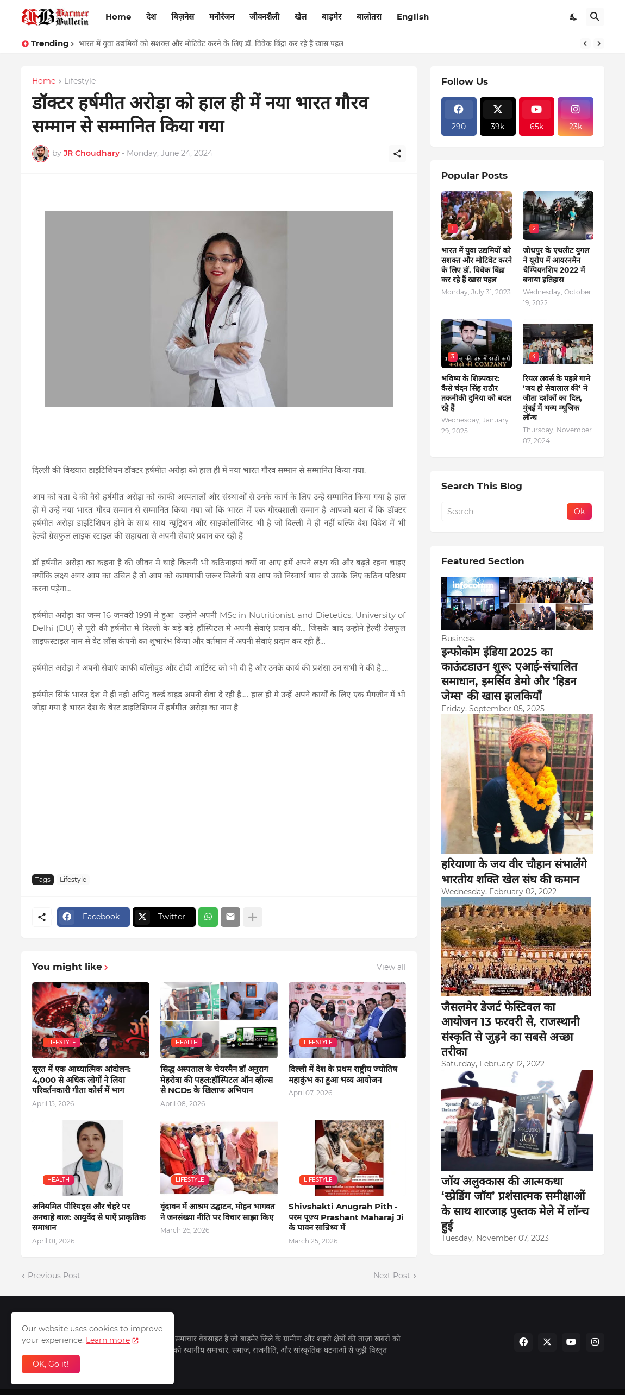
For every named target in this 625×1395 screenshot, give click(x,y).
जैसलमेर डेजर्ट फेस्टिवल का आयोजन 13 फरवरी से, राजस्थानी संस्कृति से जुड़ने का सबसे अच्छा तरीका (510, 1029)
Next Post (391, 1275)
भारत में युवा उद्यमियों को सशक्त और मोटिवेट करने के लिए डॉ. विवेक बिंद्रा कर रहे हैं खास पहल (211, 43)
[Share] (397, 153)
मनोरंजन (221, 16)
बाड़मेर (331, 16)
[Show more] (252, 917)
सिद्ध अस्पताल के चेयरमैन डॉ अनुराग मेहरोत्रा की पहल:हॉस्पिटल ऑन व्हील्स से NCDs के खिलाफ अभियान (216, 1079)
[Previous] (585, 43)
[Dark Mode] (574, 17)
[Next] (598, 43)
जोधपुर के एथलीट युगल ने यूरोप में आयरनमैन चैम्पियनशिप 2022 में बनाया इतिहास (556, 265)
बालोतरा (369, 16)
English (413, 16)
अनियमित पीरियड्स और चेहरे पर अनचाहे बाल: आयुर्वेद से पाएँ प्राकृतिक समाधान (89, 1217)
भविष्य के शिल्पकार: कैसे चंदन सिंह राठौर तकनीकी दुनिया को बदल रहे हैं (476, 393)
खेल (301, 16)
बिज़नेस (182, 16)
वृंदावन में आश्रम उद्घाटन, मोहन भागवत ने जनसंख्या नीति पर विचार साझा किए (217, 1211)
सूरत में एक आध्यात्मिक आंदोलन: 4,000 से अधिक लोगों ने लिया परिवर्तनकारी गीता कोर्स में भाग (81, 1079)
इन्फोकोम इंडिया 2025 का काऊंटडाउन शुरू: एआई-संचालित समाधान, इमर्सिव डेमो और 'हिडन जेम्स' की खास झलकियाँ (509, 674)
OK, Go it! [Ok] (51, 1364)
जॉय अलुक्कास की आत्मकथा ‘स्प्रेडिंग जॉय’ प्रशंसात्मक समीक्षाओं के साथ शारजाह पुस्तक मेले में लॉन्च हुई (515, 1204)
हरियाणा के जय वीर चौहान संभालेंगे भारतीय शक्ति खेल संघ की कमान (514, 871)
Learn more (108, 1340)
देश (151, 16)
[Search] (595, 17)
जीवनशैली (264, 16)
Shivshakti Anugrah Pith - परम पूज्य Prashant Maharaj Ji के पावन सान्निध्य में (346, 1217)
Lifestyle (80, 81)
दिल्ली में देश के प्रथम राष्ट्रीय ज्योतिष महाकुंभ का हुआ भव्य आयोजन (343, 1074)
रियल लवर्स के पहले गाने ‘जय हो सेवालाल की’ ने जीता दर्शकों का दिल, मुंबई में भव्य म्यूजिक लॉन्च (556, 398)
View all (391, 967)
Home (118, 16)
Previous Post (54, 1275)
